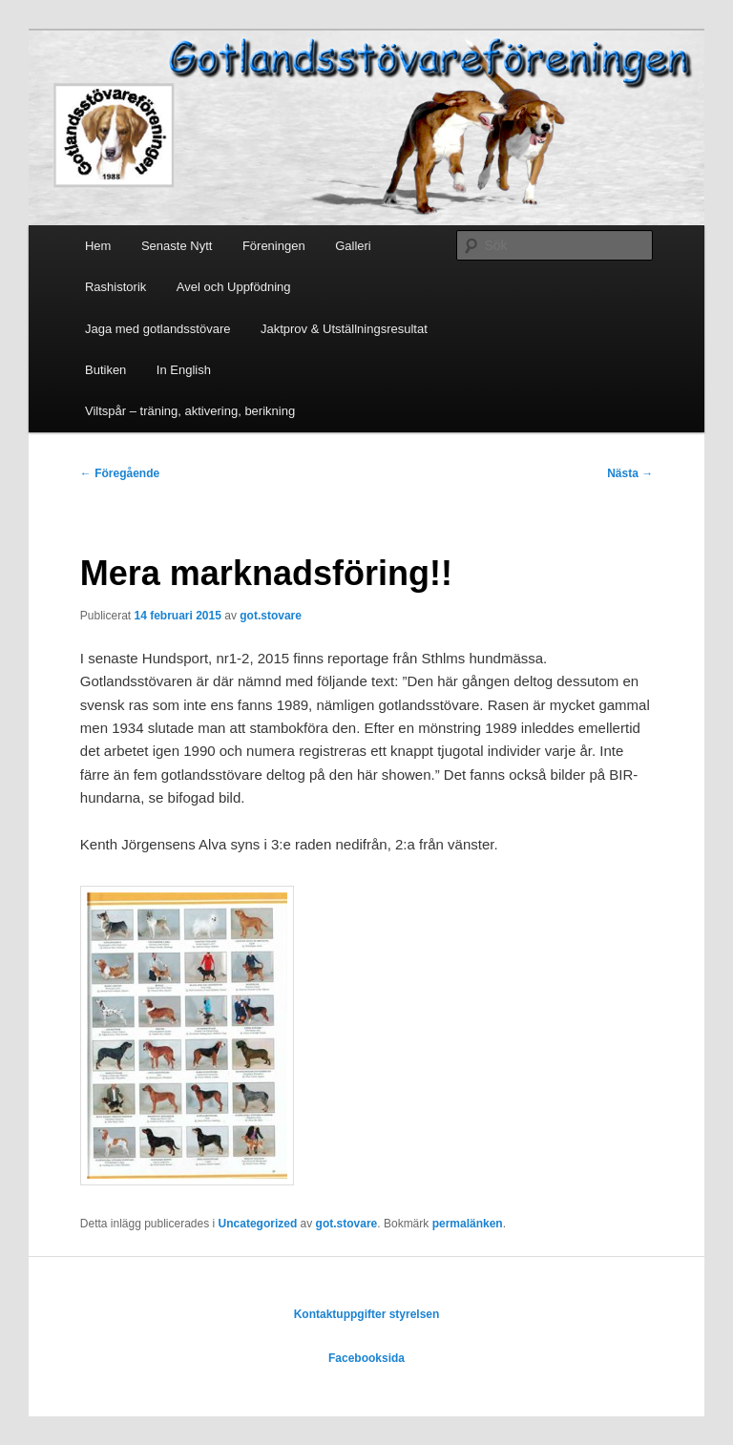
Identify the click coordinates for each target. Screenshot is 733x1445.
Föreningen (273, 246)
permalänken (467, 1223)
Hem (98, 246)
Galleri (353, 246)
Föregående (119, 473)
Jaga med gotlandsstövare (157, 329)
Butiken (105, 370)
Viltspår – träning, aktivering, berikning (190, 411)
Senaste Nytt (176, 246)
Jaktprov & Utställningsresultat (344, 329)
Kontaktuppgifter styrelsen (367, 1314)
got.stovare (271, 615)
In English (184, 370)
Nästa (630, 473)
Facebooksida (366, 1358)
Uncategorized (258, 1223)
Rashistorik (115, 287)
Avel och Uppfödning (234, 287)
